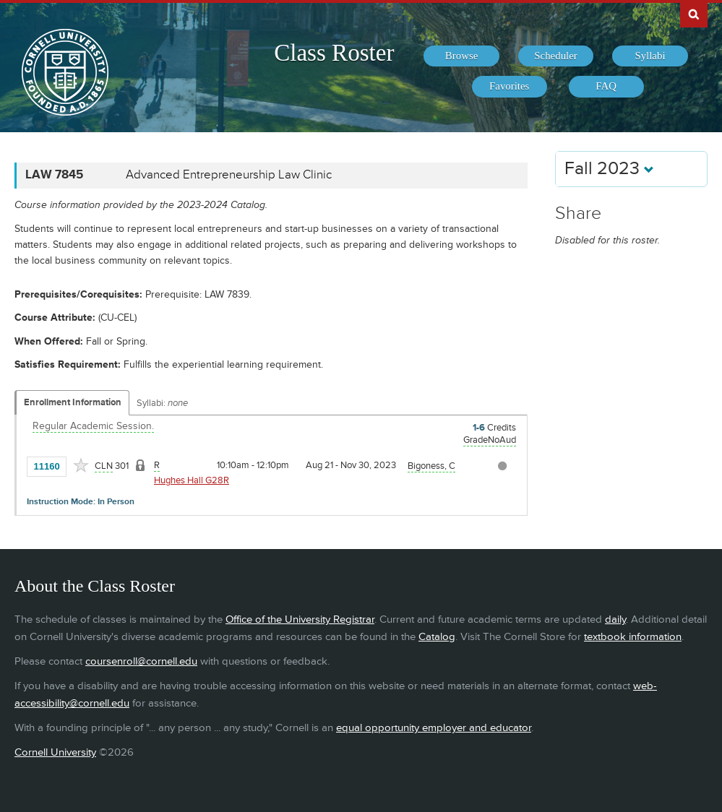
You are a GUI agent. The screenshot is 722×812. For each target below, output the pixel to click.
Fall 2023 (609, 168)
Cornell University (55, 752)
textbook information (633, 637)
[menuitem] (461, 56)
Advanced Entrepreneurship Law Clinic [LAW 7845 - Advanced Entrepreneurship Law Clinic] (229, 175)
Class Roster (334, 53)
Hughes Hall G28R (191, 480)
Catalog (436, 637)
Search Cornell (694, 13)
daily (615, 619)
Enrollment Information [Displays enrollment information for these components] (72, 402)
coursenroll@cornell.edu (141, 661)
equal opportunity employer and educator (433, 728)
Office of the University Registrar (299, 619)
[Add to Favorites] (81, 465)
